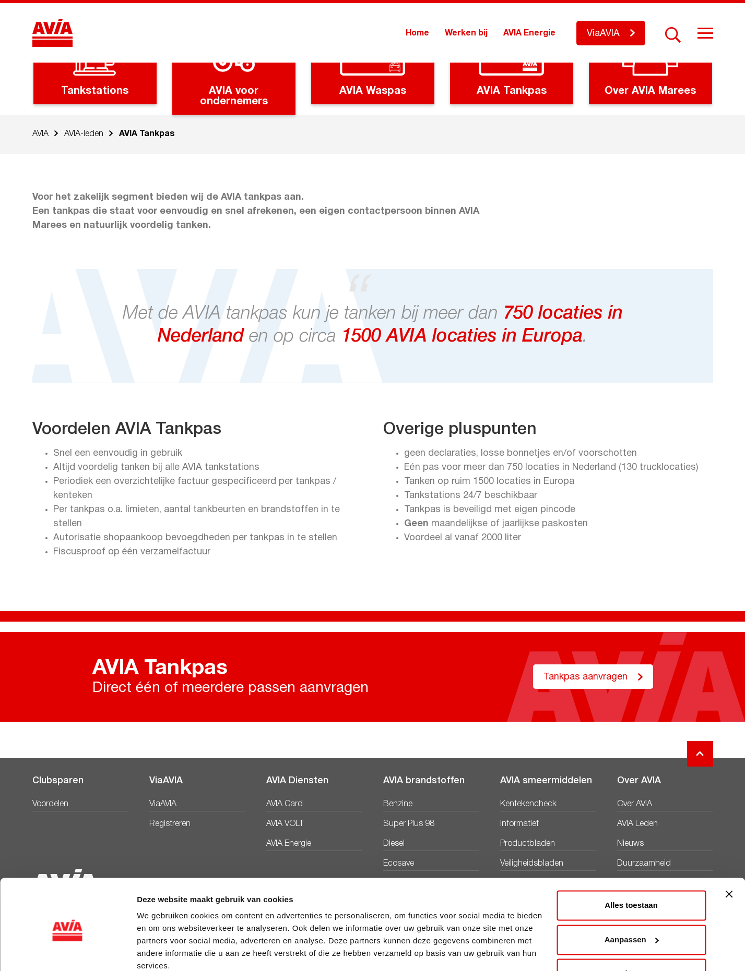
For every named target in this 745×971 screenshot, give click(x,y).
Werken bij (466, 33)
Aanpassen (632, 895)
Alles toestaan (631, 861)
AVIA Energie (529, 33)
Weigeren (630, 929)
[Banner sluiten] (728, 850)
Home (417, 33)
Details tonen (161, 950)
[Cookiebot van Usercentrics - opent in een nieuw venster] (67, 950)
